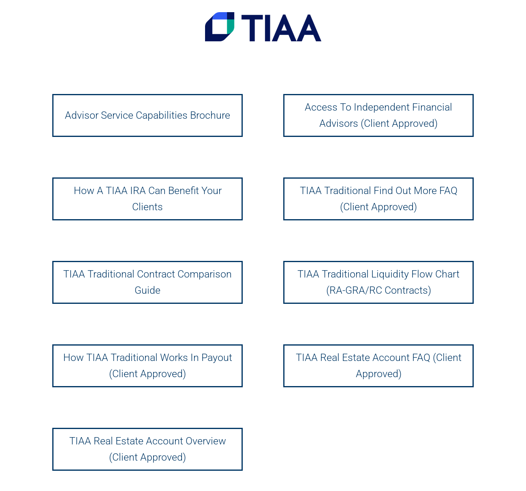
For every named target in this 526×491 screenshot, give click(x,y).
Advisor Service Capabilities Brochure (147, 115)
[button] (508, 11)
